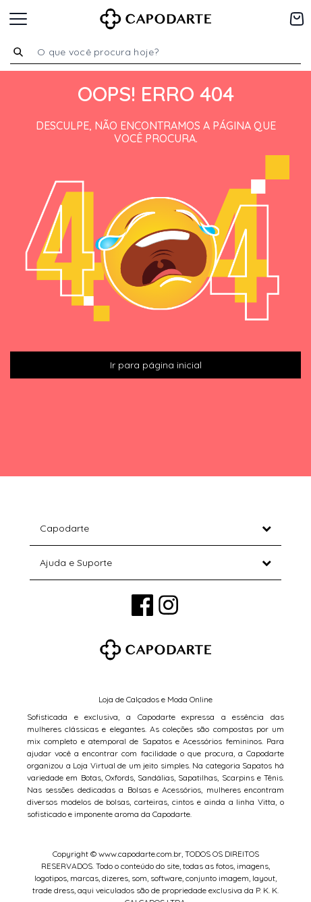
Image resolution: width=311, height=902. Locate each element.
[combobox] (163, 51)
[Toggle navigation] (18, 19)
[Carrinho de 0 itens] (297, 19)
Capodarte (64, 528)
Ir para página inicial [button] (156, 365)
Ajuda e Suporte (76, 563)
